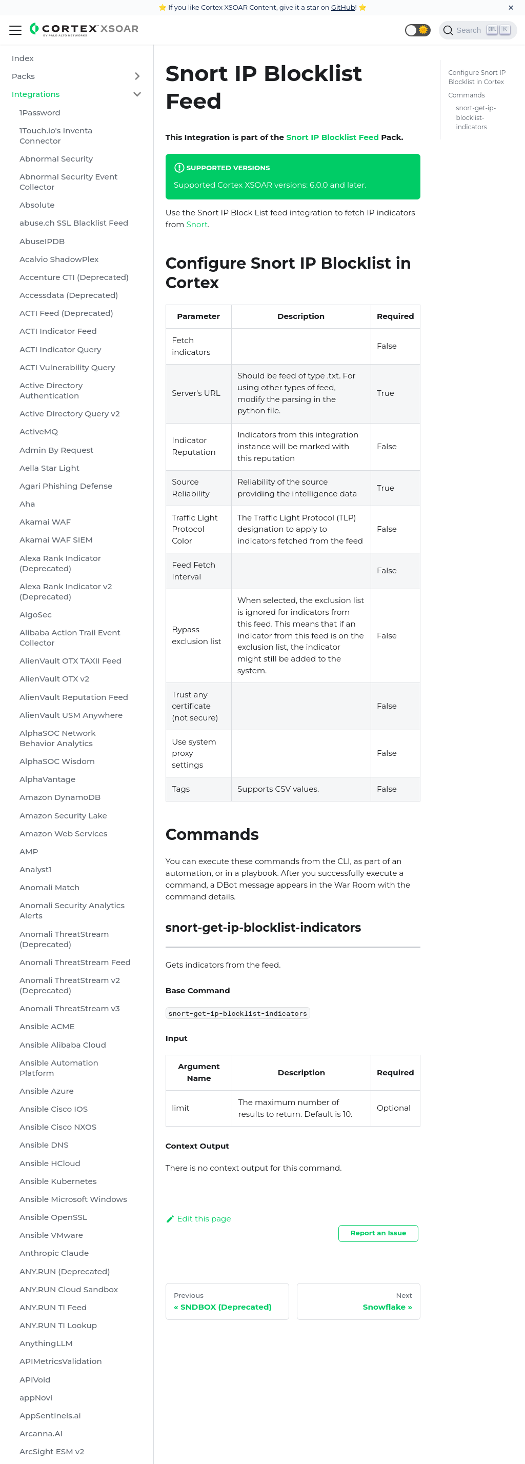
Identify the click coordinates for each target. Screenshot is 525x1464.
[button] (418, 30)
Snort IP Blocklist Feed (332, 137)
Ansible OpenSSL (53, 1217)
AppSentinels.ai (50, 1415)
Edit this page (198, 1219)
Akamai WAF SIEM (56, 540)
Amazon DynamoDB (59, 797)
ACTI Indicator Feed (58, 331)
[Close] (511, 7)
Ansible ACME (47, 1026)
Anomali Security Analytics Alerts (72, 910)
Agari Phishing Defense (65, 486)
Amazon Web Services (63, 833)
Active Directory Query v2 (69, 413)
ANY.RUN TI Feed (53, 1307)
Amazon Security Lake (63, 815)
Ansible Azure (46, 1091)
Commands (466, 95)
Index (23, 58)
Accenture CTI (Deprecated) (74, 277)
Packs (23, 76)
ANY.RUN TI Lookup (58, 1325)
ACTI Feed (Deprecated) (66, 313)
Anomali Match (49, 887)
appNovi (35, 1397)
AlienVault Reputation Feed (73, 697)
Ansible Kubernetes (58, 1181)
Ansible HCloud (49, 1163)
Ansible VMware (51, 1235)
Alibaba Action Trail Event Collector (69, 638)
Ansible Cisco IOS (53, 1109)
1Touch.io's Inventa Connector (55, 136)
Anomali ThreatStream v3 (69, 1008)
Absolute (37, 205)
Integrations (36, 94)
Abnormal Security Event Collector (68, 182)
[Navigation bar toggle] (15, 30)
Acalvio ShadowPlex (58, 259)
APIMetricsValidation (60, 1361)
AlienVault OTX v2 (54, 679)
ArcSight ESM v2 (51, 1451)
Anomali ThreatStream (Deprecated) (64, 939)
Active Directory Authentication (51, 390)
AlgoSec (35, 614)
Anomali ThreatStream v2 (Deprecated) (69, 985)
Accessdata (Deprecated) (68, 295)
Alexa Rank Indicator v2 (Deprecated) (65, 591)
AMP (28, 851)
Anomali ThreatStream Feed (75, 962)
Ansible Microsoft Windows (73, 1199)
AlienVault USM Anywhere (71, 715)
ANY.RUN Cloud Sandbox (68, 1289)
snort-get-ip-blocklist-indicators (476, 117)
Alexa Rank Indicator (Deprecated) (60, 563)
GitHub (343, 7)
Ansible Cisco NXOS (57, 1127)
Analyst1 (35, 869)
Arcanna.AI (41, 1433)
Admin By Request (56, 450)
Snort (197, 224)
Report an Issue (379, 1233)
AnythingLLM (46, 1343)
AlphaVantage (47, 779)
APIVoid (35, 1380)
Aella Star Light (49, 468)
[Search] (478, 30)
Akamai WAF (45, 522)
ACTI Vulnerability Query (67, 367)
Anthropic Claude (54, 1253)
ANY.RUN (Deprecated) (64, 1271)
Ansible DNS (44, 1145)
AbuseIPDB (42, 241)
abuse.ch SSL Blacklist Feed (73, 223)
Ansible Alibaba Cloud (62, 1045)
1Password (39, 112)
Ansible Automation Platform (58, 1068)
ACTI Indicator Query (60, 349)
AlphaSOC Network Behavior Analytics (57, 738)
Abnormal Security (56, 159)
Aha (27, 504)
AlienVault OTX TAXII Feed (70, 661)
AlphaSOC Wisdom (57, 761)
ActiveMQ (38, 431)
